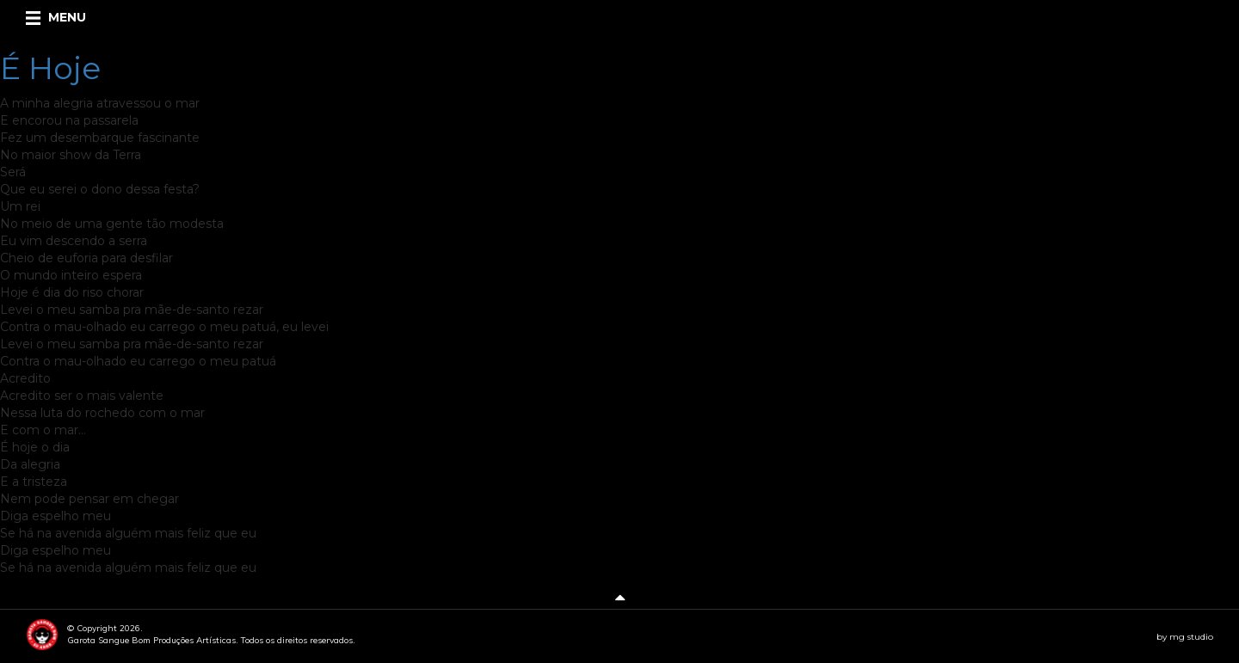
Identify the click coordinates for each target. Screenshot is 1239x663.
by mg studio (1184, 636)
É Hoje (50, 68)
